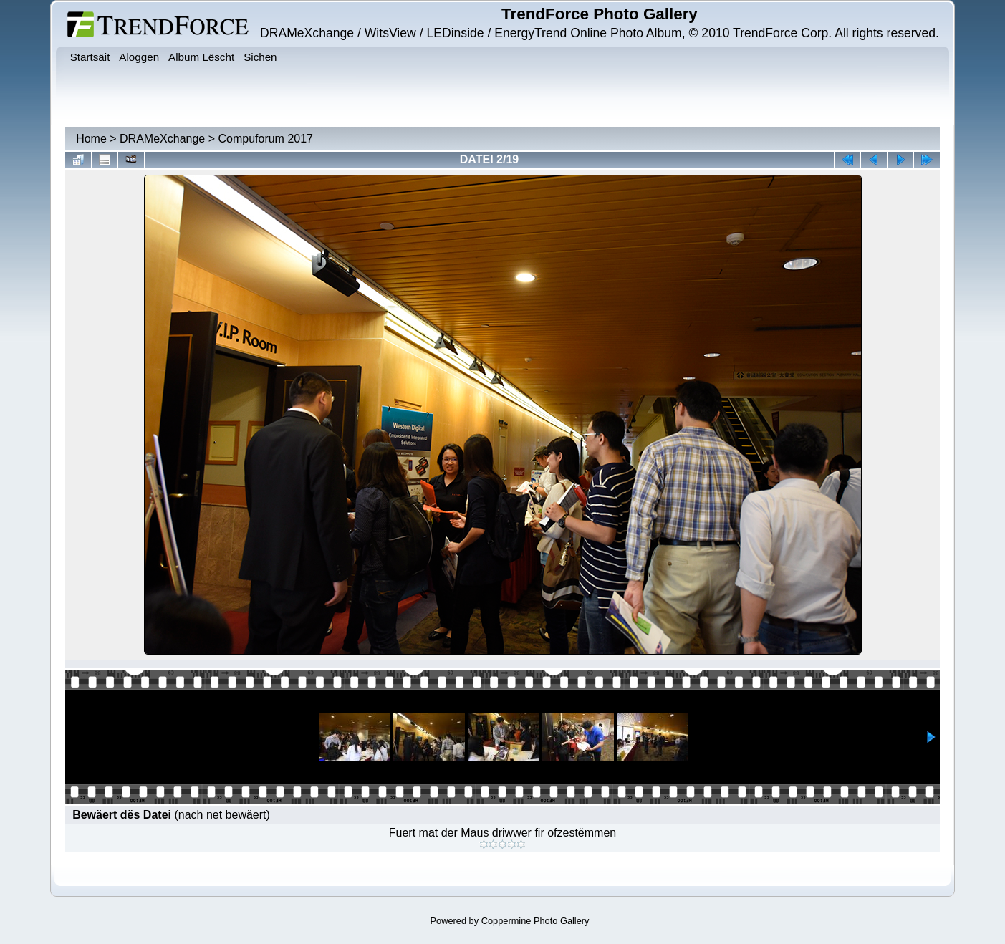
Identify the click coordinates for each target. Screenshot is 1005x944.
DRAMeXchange (162, 139)
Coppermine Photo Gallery (535, 920)
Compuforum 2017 (265, 139)
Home (91, 139)
